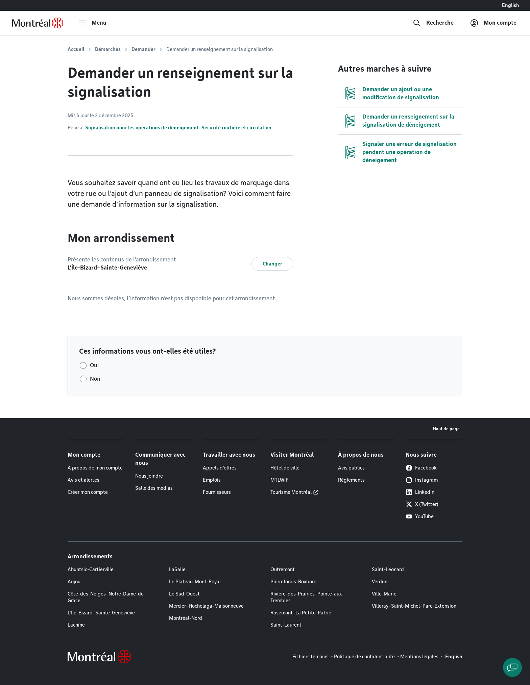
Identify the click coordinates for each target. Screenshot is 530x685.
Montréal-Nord (185, 618)
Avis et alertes (83, 480)
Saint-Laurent (286, 625)
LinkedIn (420, 492)
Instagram (422, 480)
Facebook (421, 467)
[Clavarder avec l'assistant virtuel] (512, 667)
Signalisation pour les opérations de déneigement (142, 127)
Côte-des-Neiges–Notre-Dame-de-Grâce (107, 597)
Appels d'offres (220, 468)
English (510, 5)
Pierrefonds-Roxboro (293, 581)
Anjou (74, 581)
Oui (94, 365)
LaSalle (177, 569)
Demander (143, 49)
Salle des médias (154, 488)
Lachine (76, 625)
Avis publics (351, 468)
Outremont (282, 569)
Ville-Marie (384, 594)
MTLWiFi (280, 480)
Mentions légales (419, 656)
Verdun (379, 581)
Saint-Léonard (388, 569)
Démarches (108, 49)
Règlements (351, 480)
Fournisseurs (217, 492)
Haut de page (446, 428)
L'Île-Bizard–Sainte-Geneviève (101, 612)
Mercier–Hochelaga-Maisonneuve (206, 606)
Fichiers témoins (310, 656)
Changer (272, 264)
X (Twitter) (422, 504)
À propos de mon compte (95, 468)
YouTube (420, 516)
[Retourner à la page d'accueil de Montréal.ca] (37, 23)
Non (95, 379)
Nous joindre (149, 476)
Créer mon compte (88, 492)
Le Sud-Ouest (184, 594)
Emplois (212, 480)
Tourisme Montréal (291, 492)
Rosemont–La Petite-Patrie (300, 612)
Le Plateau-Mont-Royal (195, 581)
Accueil (76, 49)
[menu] (92, 23)
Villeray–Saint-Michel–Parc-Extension (414, 606)
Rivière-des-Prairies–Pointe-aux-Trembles (307, 597)
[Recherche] (433, 23)
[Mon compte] (493, 23)
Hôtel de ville (284, 468)
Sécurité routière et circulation (236, 127)
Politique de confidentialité (364, 656)
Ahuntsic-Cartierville (91, 569)
